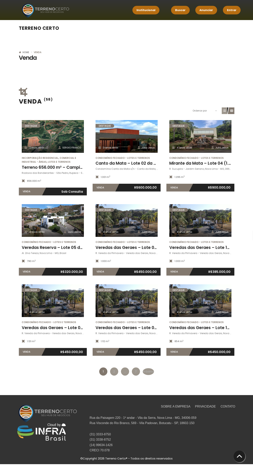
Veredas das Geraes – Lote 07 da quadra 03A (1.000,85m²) (155, 247)
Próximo (148, 371)
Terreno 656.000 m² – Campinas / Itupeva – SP (69, 167)
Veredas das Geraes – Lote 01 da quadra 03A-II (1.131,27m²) (81, 327)
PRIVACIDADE (206, 406)
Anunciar (206, 10)
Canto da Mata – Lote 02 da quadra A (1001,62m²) (146, 163)
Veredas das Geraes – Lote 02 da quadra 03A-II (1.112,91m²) (155, 327)
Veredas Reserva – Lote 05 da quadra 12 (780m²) (71, 247)
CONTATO (228, 406)
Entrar (231, 10)
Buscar (180, 10)
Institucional (145, 10)
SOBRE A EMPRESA (176, 406)
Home (26, 52)
